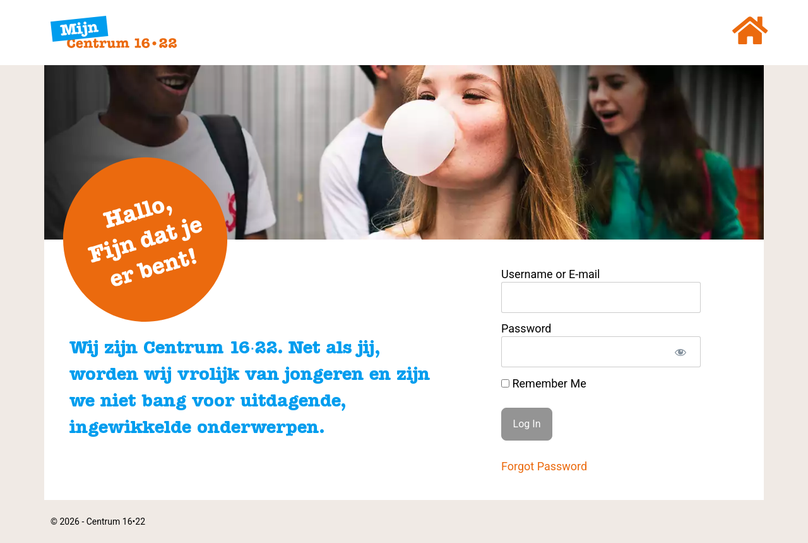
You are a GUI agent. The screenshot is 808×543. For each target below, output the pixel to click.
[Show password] (680, 351)
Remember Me (543, 383)
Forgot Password (544, 466)
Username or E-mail (550, 274)
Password (526, 329)
